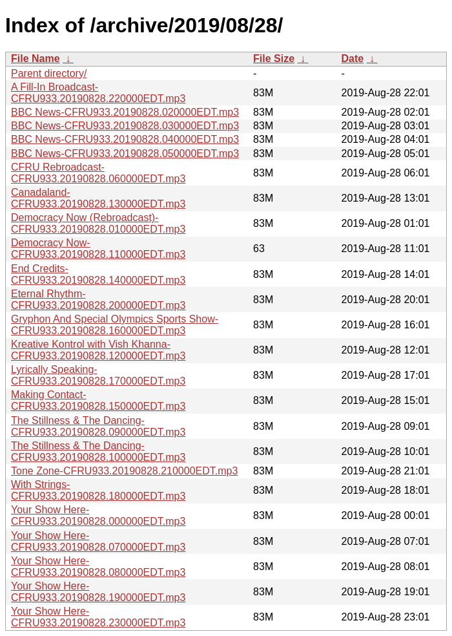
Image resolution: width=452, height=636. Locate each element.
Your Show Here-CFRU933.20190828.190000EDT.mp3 (98, 591)
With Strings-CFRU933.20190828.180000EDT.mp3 (98, 490)
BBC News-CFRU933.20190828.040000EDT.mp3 (125, 139)
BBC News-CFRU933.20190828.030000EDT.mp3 (125, 125)
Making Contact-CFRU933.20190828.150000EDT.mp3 (98, 400)
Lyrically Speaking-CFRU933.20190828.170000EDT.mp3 (98, 375)
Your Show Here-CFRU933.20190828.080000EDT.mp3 (98, 566)
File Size (273, 58)
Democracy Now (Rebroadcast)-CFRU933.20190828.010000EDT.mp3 (98, 223)
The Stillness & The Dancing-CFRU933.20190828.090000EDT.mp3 (98, 426)
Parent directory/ (49, 73)
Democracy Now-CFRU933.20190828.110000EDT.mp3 (98, 248)
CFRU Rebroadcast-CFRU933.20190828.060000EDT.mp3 (98, 173)
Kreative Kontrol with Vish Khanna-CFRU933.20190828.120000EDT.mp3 (98, 350)
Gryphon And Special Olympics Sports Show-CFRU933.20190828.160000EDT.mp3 (114, 324)
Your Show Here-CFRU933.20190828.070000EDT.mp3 (98, 541)
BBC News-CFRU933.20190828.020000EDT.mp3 (125, 112)
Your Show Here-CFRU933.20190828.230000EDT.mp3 (98, 617)
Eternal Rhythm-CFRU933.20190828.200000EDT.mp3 (98, 299)
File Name (35, 58)
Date (352, 58)
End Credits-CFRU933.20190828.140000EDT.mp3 (98, 274)
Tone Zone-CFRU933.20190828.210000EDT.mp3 (124, 470)
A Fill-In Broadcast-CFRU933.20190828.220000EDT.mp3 (98, 92)
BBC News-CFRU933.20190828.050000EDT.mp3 (125, 153)
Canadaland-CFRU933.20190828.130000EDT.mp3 (98, 198)
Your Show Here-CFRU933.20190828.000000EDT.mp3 (98, 515)
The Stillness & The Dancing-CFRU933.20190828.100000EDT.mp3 (98, 451)
